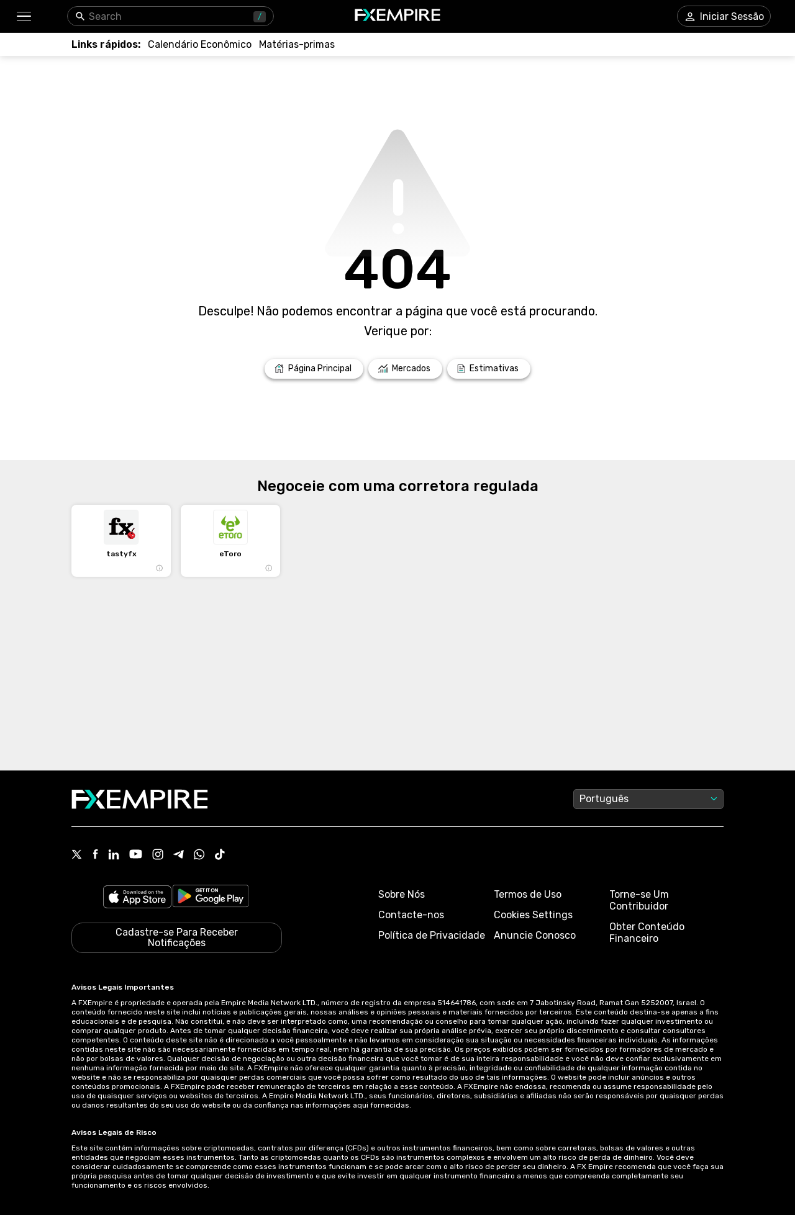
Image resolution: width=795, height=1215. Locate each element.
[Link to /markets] (405, 369)
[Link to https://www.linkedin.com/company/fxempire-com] (113, 855)
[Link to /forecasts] (488, 369)
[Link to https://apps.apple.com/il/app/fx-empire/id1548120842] (137, 898)
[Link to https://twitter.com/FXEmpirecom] (77, 855)
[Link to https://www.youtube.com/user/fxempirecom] (135, 855)
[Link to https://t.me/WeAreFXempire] (178, 855)
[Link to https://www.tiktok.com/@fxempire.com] (220, 855)
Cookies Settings (533, 915)
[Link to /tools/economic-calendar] (200, 44)
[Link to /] (314, 369)
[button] (23, 16)
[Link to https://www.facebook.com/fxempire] (95, 855)
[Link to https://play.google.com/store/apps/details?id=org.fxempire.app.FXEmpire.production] (210, 898)
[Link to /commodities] (297, 44)
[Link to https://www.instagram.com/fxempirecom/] (157, 855)
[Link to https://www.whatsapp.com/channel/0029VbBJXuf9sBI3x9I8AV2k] (199, 855)
